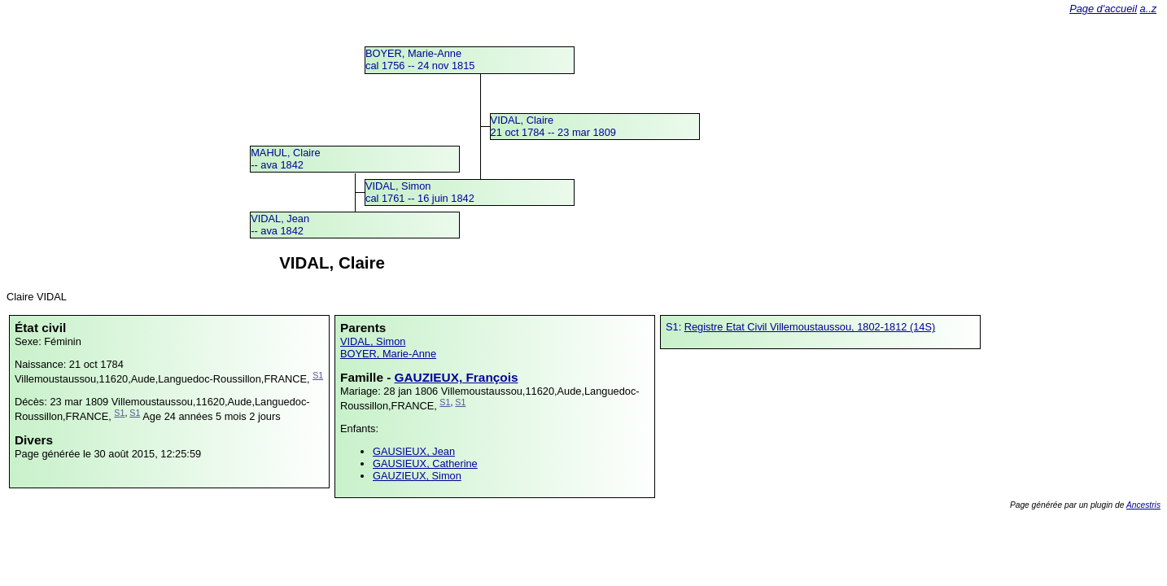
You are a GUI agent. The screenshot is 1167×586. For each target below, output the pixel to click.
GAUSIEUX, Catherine (425, 463)
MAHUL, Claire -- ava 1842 (285, 158)
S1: (675, 327)
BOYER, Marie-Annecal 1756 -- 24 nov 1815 (419, 59)
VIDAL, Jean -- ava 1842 (280, 224)
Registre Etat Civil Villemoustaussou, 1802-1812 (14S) (809, 327)
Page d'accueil (1103, 8)
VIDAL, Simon (372, 341)
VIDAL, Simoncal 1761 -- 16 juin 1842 (419, 192)
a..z (1148, 8)
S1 (318, 375)
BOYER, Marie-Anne (388, 354)
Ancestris (1143, 505)
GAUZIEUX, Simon (417, 476)
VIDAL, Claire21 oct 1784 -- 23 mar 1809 (553, 126)
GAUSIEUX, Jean (414, 451)
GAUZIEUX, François (456, 377)
